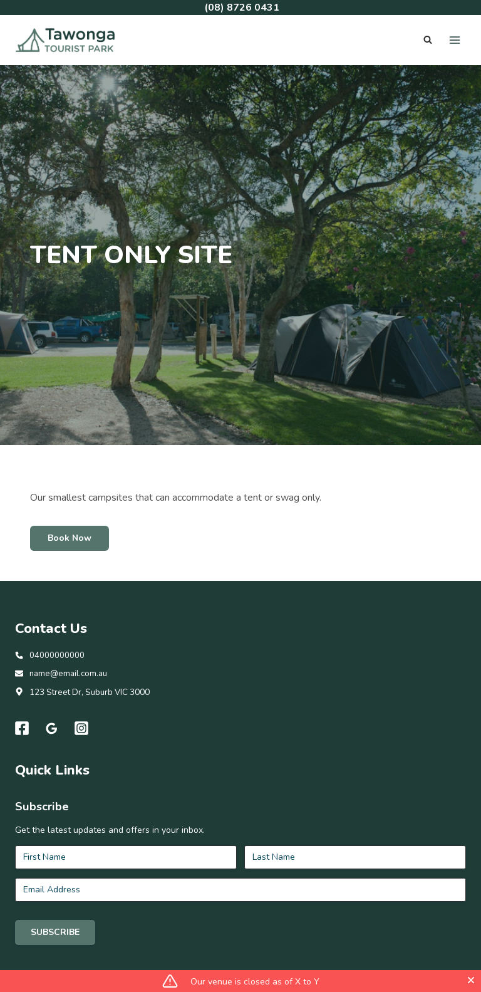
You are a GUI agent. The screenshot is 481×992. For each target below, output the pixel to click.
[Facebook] (22, 746)
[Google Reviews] (52, 746)
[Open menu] (454, 40)
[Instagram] (82, 746)
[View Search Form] (428, 40)
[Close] (471, 980)
